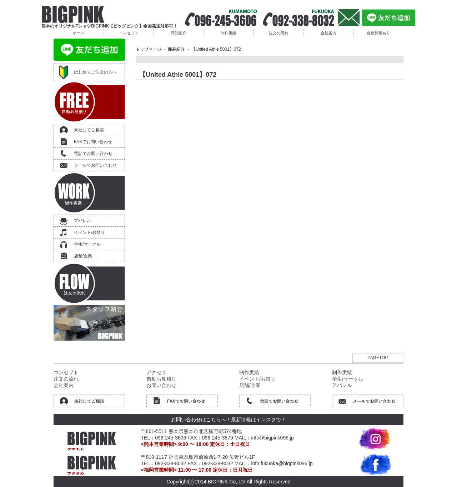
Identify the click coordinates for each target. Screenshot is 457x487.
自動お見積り (161, 379)
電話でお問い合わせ (93, 153)
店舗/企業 (83, 255)
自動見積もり (378, 33)
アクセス (156, 372)
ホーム (79, 33)
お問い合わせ (161, 385)
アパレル (82, 220)
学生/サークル (87, 244)
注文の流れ (278, 33)
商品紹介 (178, 33)
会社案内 (328, 33)
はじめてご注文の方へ (95, 72)
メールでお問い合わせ (95, 165)
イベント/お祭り (89, 232)
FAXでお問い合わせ (93, 141)
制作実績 (228, 33)
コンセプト (129, 33)
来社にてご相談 (89, 129)
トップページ (148, 49)
